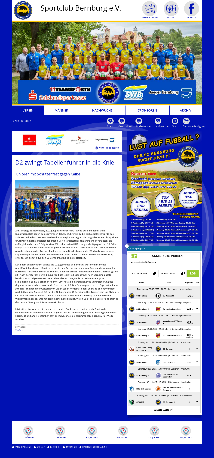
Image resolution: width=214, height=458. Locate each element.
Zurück (19, 330)
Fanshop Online (23, 447)
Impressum (71, 447)
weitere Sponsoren (109, 147)
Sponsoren (147, 110)
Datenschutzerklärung (94, 447)
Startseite (18, 121)
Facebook (55, 447)
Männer (61, 110)
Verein (28, 110)
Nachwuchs (102, 110)
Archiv (185, 110)
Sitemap (41, 447)
